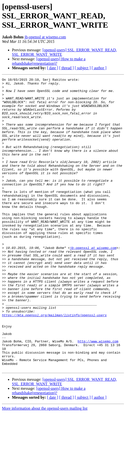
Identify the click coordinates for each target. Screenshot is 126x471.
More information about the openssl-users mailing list (44, 467)
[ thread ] (66, 68)
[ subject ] (83, 68)
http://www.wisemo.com (98, 394)
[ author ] (99, 68)
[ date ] (52, 68)
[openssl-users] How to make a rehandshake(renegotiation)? (48, 61)
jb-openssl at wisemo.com (45, 37)
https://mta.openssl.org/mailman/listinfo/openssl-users (54, 363)
